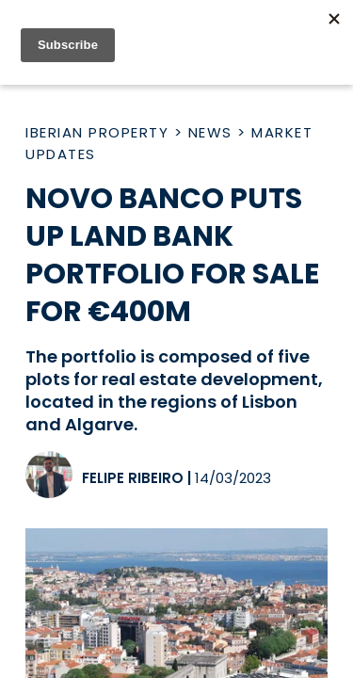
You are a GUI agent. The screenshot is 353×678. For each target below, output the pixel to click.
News (210, 132)
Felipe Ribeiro (133, 478)
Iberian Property (96, 132)
